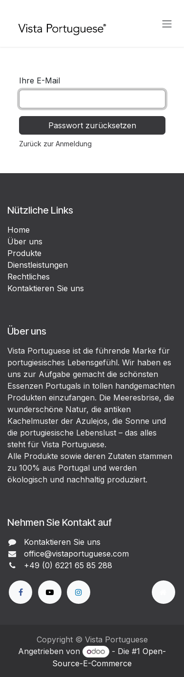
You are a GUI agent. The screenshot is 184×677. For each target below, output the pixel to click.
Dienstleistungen (37, 265)
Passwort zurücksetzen (92, 125)
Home (18, 230)
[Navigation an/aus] (167, 23)
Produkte (24, 253)
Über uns (24, 241)
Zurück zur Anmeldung (55, 143)
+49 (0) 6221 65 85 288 (68, 565)
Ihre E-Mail (39, 80)
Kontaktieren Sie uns (45, 288)
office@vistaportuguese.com (76, 553)
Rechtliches (28, 276)
